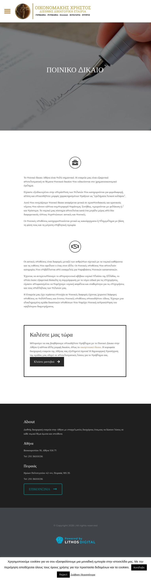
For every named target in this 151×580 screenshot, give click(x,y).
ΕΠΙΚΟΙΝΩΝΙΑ (43, 489)
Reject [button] (63, 574)
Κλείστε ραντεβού (47, 361)
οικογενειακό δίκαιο (90, 347)
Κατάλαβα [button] (139, 567)
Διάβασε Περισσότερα (83, 574)
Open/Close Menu (7, 11)
